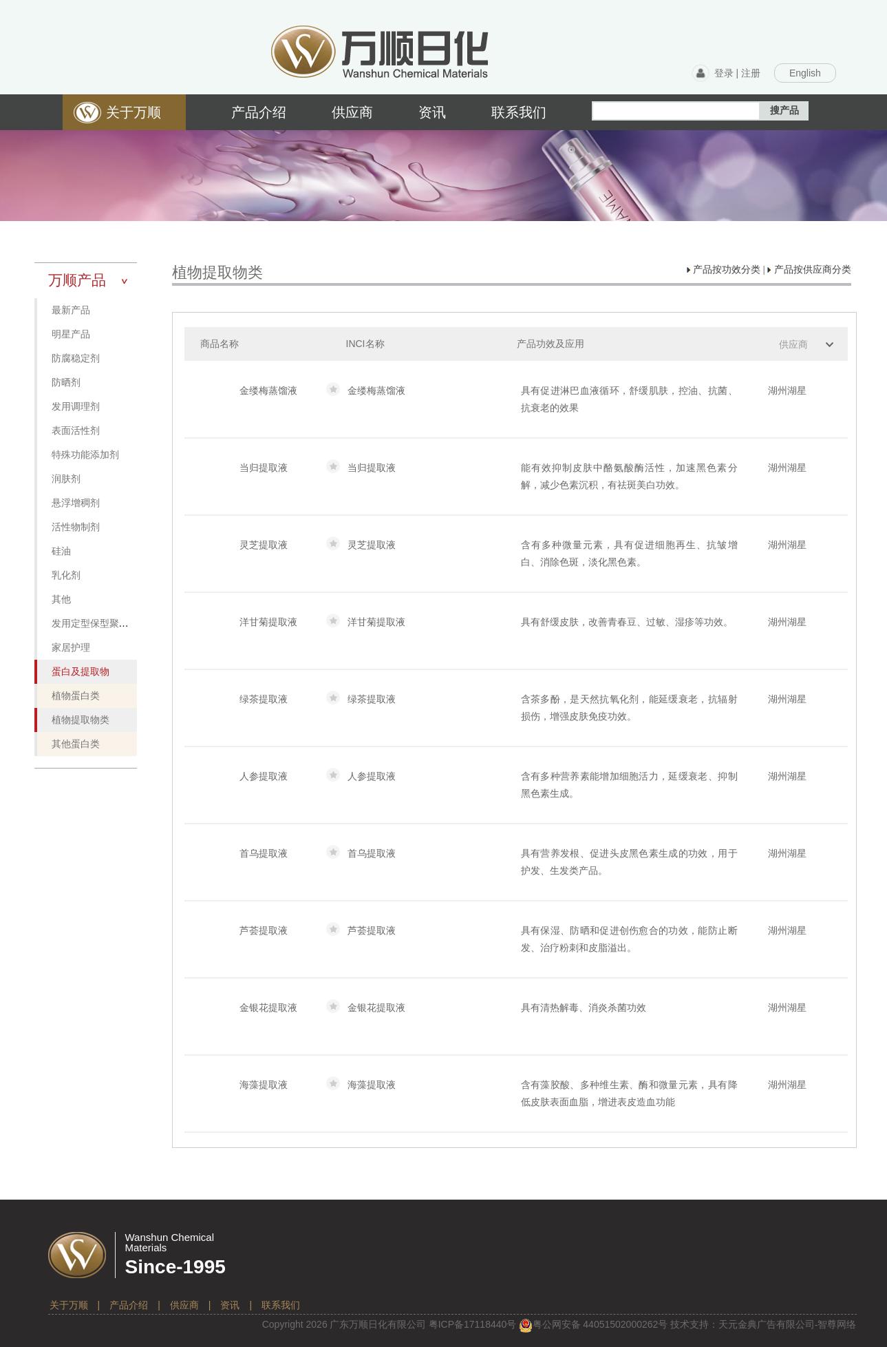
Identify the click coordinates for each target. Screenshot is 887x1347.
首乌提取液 (263, 853)
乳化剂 (66, 575)
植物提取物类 (80, 720)
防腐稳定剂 (76, 358)
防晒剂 (66, 382)
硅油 (61, 551)
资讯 (229, 1305)
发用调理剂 (76, 406)
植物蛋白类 (76, 696)
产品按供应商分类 (809, 269)
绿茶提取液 (263, 698)
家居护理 (71, 648)
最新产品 (71, 310)
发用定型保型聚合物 (95, 623)
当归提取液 (263, 467)
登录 (724, 73)
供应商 (793, 344)
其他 (61, 599)
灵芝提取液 (263, 544)
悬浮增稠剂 (76, 503)
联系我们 (280, 1305)
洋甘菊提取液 (268, 621)
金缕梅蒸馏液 (268, 390)
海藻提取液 (263, 1084)
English (805, 73)
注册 (750, 73)
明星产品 (71, 334)
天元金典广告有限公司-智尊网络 (787, 1324)
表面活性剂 (76, 431)
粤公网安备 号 (593, 1324)
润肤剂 (66, 479)
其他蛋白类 (76, 744)
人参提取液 (263, 776)
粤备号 (473, 1324)
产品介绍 (128, 1305)
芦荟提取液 (263, 930)
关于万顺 (69, 1305)
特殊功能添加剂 (85, 455)
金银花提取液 (268, 1007)
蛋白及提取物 (80, 672)
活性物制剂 (76, 527)
